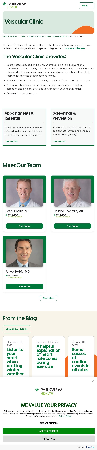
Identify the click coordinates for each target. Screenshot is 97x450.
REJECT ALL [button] (49, 438)
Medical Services (10, 36)
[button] (92, 381)
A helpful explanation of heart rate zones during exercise (48, 356)
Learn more (11, 141)
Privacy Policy (65, 416)
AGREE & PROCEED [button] (48, 431)
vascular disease (75, 48)
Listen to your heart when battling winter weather (15, 362)
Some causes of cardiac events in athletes (80, 360)
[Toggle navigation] (86, 5)
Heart (23, 36)
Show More (48, 298)
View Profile (25, 226)
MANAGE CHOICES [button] (48, 423)
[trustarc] (89, 447)
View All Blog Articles (17, 329)
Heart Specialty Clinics (57, 36)
